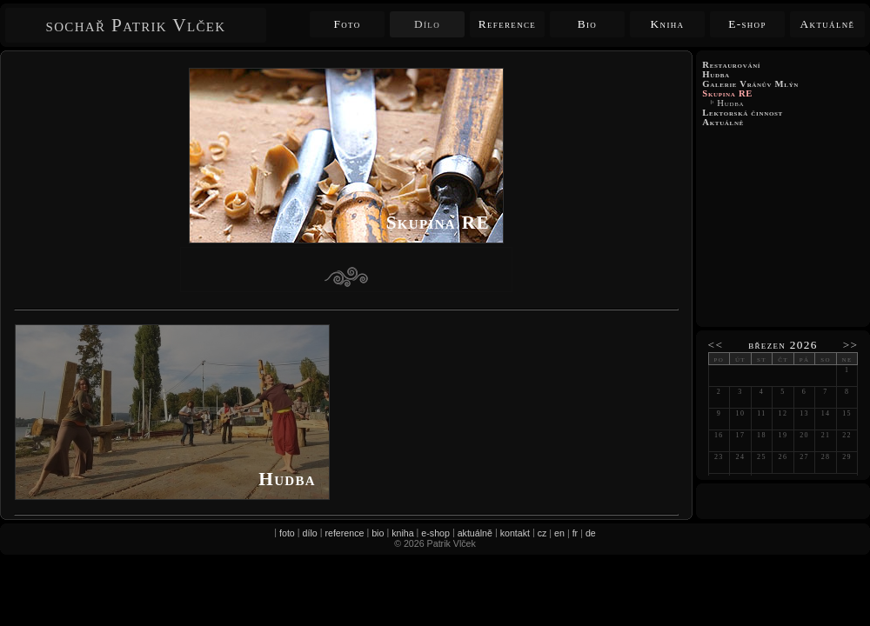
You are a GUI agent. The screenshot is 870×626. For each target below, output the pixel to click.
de (591, 533)
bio (377, 533)
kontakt (515, 533)
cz (542, 533)
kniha (402, 533)
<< (716, 344)
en (559, 533)
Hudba (730, 103)
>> (851, 344)
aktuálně (475, 533)
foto (287, 533)
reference (344, 533)
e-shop (435, 533)
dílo (310, 533)
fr (575, 533)
